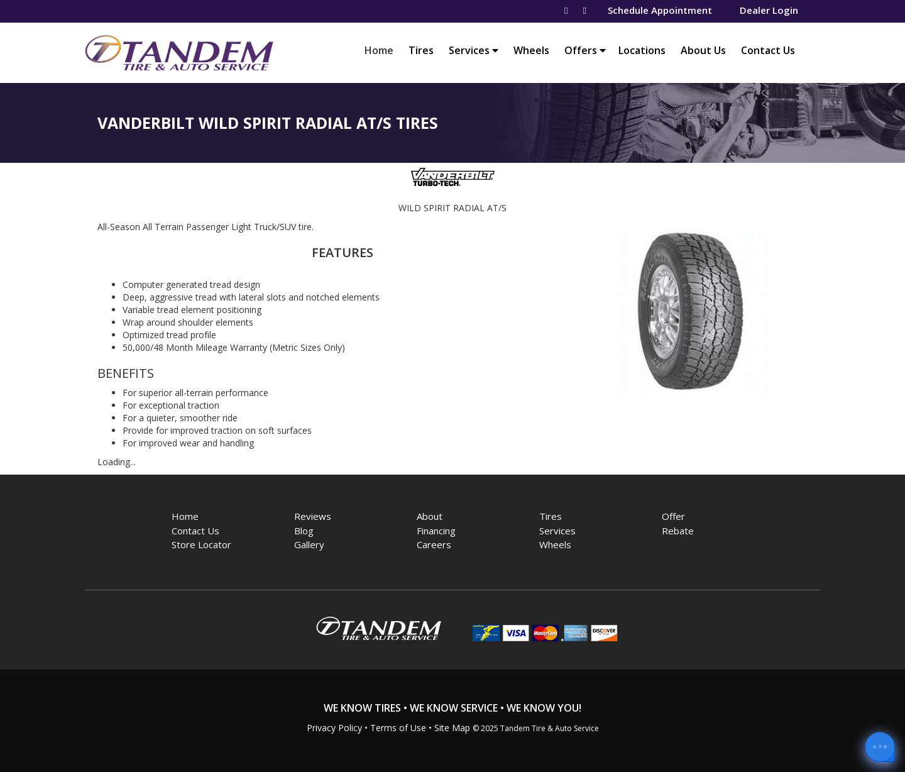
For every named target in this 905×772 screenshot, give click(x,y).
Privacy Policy (334, 728)
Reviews (312, 516)
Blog (304, 530)
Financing (436, 530)
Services (473, 50)
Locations (642, 50)
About (429, 516)
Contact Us (768, 50)
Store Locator (201, 544)
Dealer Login (769, 10)
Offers (585, 50)
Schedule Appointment (660, 10)
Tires (421, 50)
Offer (673, 516)
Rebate (678, 530)
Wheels (531, 50)
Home (382, 50)
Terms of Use (398, 728)
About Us (703, 50)
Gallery (309, 544)
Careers (434, 544)
